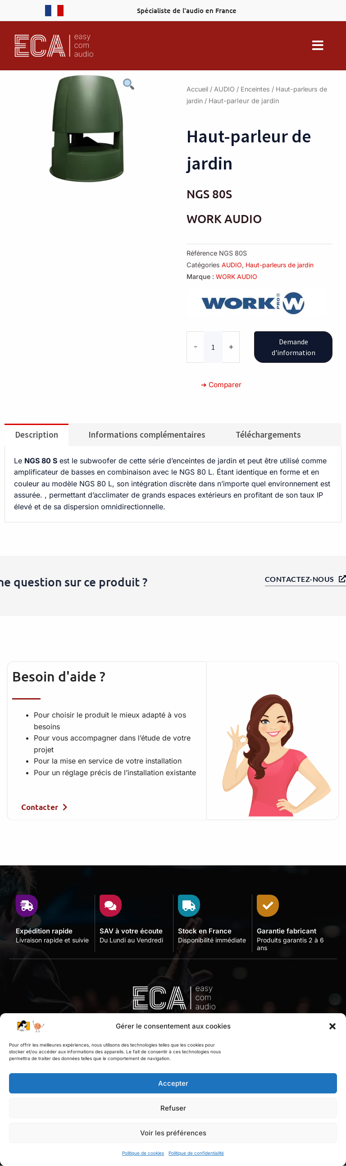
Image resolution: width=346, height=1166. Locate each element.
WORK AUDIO (237, 276)
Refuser (173, 1108)
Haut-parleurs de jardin (281, 265)
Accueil (198, 89)
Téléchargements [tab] (268, 434)
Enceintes (258, 89)
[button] (332, 1026)
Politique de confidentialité (196, 1153)
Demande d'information (293, 347)
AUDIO (226, 89)
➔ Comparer (222, 384)
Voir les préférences (173, 1133)
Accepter (173, 1083)
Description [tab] (36, 434)
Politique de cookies (143, 1153)
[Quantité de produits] (213, 346)
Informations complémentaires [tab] (146, 434)
